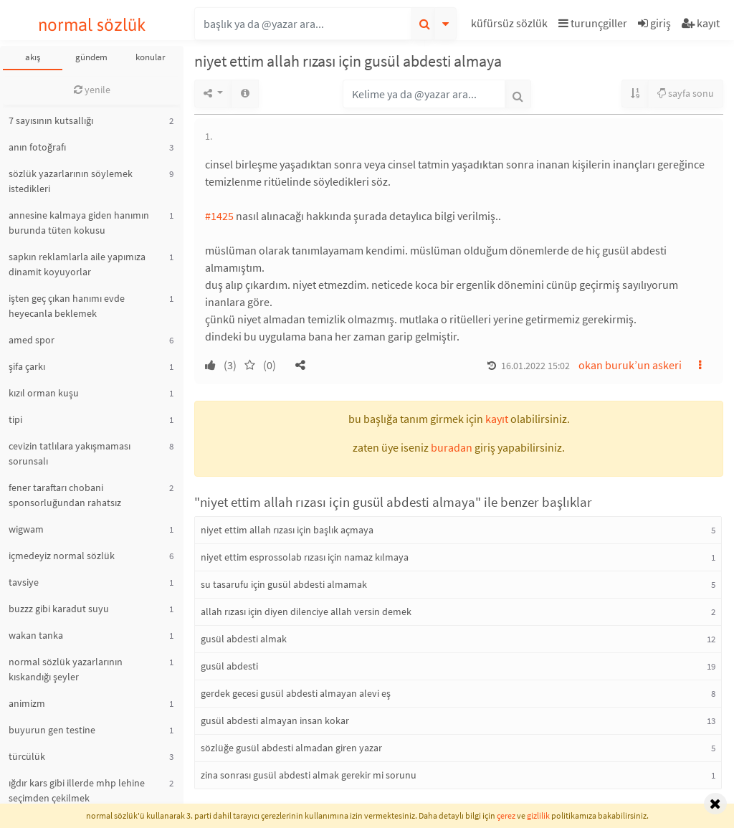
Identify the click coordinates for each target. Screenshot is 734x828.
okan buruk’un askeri (630, 365)
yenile (92, 89)
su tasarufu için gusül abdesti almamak (284, 584)
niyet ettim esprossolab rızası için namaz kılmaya (305, 557)
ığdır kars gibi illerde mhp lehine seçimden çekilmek (77, 790)
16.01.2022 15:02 (535, 365)
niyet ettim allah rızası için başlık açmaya (287, 529)
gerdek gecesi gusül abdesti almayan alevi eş (296, 693)
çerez (506, 815)
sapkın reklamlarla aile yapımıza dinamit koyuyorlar (77, 264)
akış (32, 57)
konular (150, 57)
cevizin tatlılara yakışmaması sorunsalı (69, 453)
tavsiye (24, 582)
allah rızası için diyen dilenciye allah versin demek (306, 611)
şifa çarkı (27, 366)
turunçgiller (592, 23)
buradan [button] (451, 447)
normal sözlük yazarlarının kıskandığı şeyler (66, 669)
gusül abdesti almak (244, 638)
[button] (511, 25)
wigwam (26, 529)
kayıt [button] (496, 418)
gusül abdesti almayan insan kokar (275, 720)
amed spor (31, 339)
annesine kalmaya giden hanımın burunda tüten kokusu (79, 223)
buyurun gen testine (52, 729)
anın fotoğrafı (37, 147)
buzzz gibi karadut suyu (59, 608)
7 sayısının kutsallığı (51, 120)
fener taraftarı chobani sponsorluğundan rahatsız (65, 495)
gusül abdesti (229, 666)
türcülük (27, 756)
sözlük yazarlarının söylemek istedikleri (71, 181)
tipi (15, 419)
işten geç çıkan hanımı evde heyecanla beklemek (67, 306)
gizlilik (538, 815)
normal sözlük (92, 24)
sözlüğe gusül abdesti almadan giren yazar (291, 747)
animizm (27, 703)
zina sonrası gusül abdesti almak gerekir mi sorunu (308, 774)
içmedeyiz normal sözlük (62, 555)
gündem (91, 57)
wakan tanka (36, 635)
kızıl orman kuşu (44, 392)
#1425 (219, 216)
